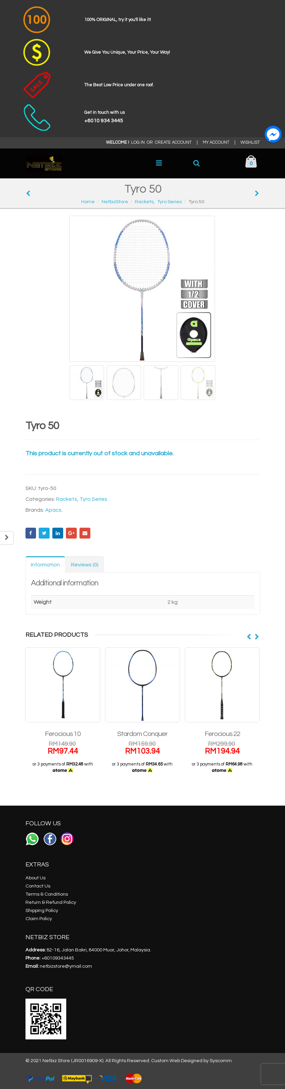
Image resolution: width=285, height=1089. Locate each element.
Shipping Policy (41, 910)
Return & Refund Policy (50, 902)
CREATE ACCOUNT (173, 142)
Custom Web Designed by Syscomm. (192, 1060)
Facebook (30, 533)
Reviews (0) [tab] (85, 564)
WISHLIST (250, 142)
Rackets (66, 499)
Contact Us (37, 886)
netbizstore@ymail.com (66, 966)
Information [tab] (45, 564)
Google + (71, 533)
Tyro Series (93, 499)
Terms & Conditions (46, 894)
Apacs (53, 510)
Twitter (44, 533)
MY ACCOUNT (216, 142)
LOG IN (138, 142)
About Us (35, 877)
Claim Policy (38, 918)
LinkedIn (57, 533)
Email (84, 533)
